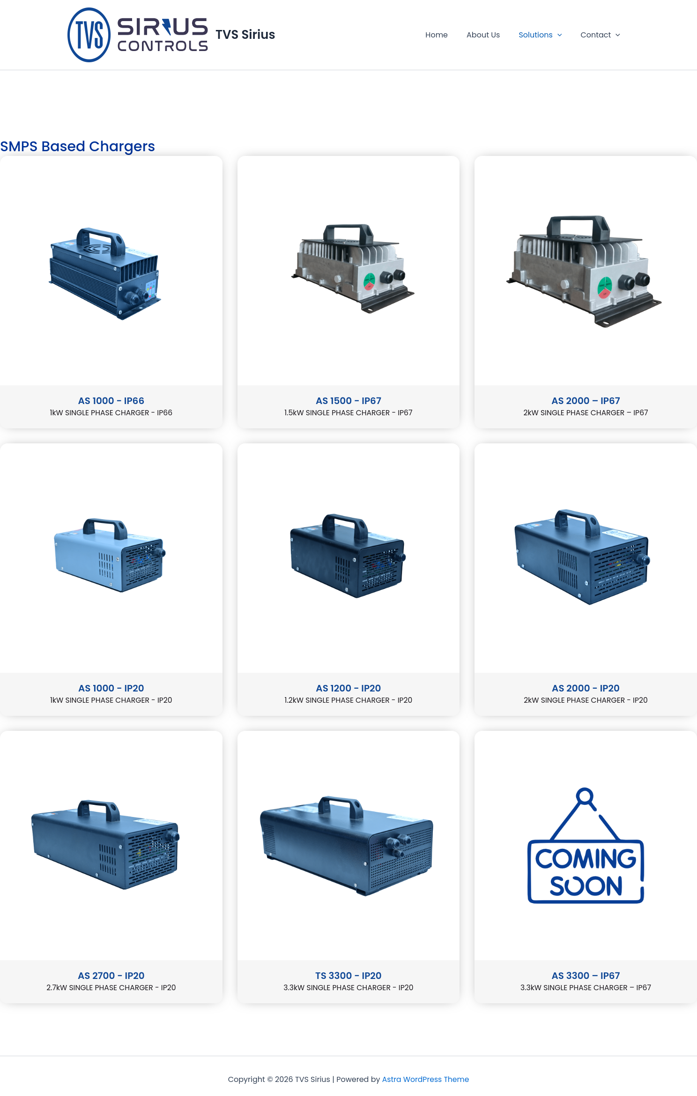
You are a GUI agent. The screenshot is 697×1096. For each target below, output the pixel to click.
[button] (563, 35)
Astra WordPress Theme (425, 1080)
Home (449, 34)
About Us (492, 34)
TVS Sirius (245, 34)
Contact (602, 35)
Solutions (545, 35)
